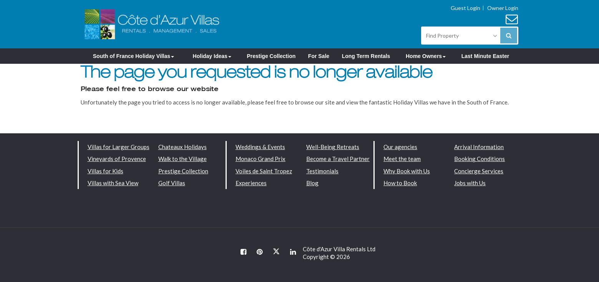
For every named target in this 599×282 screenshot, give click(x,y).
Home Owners (426, 56)
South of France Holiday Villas (133, 56)
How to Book (400, 182)
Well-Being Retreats (332, 146)
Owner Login (502, 8)
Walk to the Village (182, 158)
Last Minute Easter (485, 56)
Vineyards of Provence (117, 158)
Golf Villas (171, 182)
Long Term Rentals (366, 56)
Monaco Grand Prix (260, 158)
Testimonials (322, 171)
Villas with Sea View (113, 182)
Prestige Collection (271, 56)
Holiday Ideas (212, 56)
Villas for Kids (105, 171)
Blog (312, 182)
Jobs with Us (470, 182)
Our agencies (400, 146)
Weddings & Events (260, 146)
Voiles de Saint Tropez (264, 171)
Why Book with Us (406, 171)
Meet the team (402, 158)
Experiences (251, 182)
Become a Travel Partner (338, 158)
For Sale (318, 56)
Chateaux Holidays (182, 146)
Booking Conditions (479, 158)
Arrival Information (479, 146)
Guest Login (465, 8)
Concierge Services (478, 171)
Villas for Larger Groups (118, 146)
